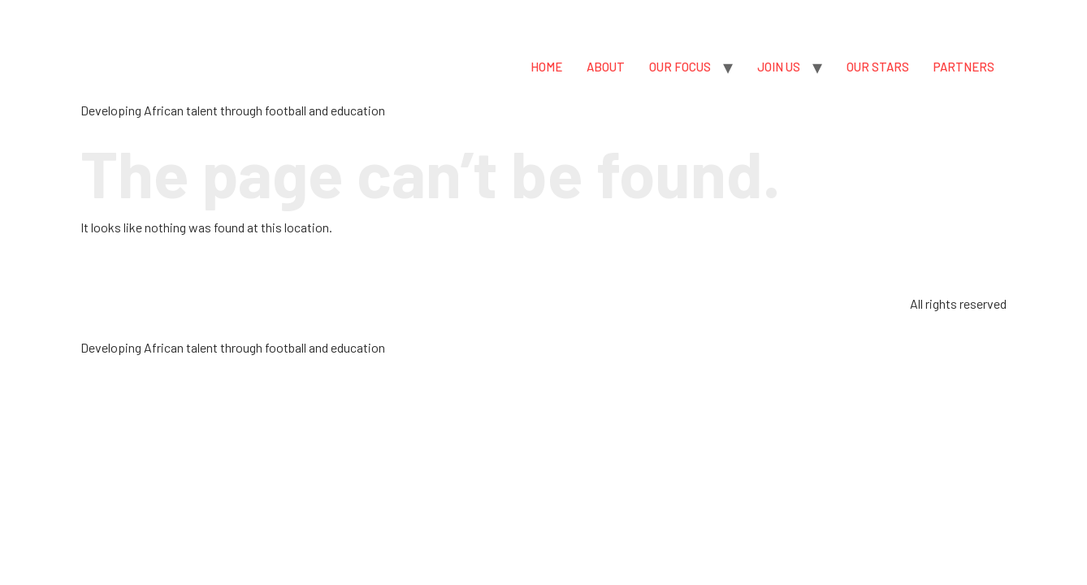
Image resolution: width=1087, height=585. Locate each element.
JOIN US (778, 66)
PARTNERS (963, 66)
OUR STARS (878, 66)
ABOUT (606, 66)
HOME (546, 66)
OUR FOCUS (680, 66)
